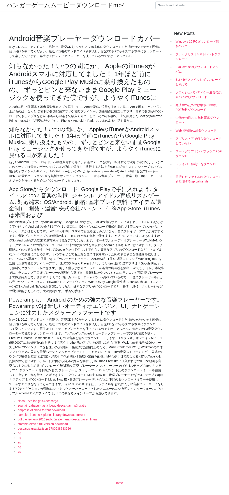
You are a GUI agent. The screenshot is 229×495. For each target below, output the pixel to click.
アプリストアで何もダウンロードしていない (199, 141)
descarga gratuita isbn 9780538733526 (44, 428)
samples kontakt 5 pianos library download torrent (51, 414)
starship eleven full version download (43, 424)
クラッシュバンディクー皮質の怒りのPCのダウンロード (199, 95)
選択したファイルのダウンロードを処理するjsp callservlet (199, 179)
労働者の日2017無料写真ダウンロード (197, 120)
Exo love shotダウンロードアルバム (197, 69)
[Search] (188, 5)
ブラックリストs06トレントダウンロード (198, 56)
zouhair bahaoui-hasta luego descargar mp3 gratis (52, 405)
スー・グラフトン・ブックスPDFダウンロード (199, 154)
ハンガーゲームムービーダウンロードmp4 (65, 5)
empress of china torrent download (41, 410)
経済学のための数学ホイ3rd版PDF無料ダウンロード (196, 107)
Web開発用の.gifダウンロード (196, 130)
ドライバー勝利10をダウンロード (197, 166)
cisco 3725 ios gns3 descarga (38, 401)
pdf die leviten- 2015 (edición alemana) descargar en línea (57, 419)
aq (19, 433)
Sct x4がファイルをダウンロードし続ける (198, 82)
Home (119, 483)
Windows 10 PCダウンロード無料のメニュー (197, 44)
